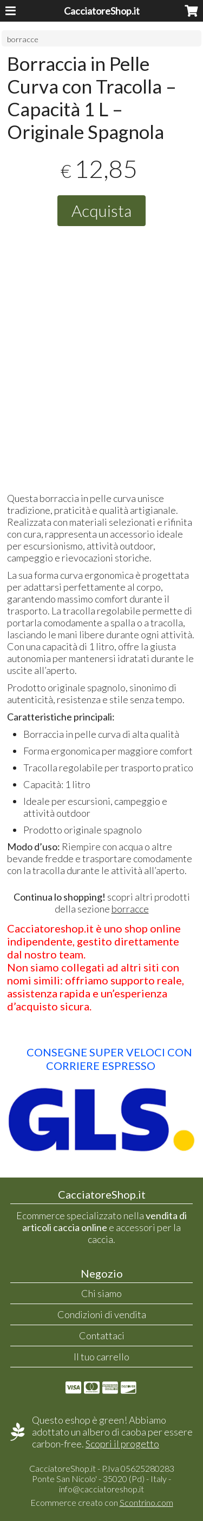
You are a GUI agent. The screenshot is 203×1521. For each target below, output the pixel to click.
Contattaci (102, 1335)
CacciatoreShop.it (102, 11)
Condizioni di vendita (101, 1314)
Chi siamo (101, 1293)
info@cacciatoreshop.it (101, 1489)
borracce (22, 39)
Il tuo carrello (101, 1357)
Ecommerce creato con (101, 1502)
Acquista (101, 210)
